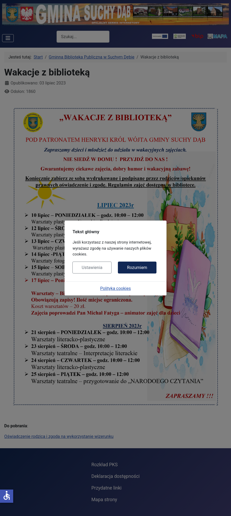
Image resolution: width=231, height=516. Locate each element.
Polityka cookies (115, 288)
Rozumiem (137, 267)
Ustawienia (92, 267)
